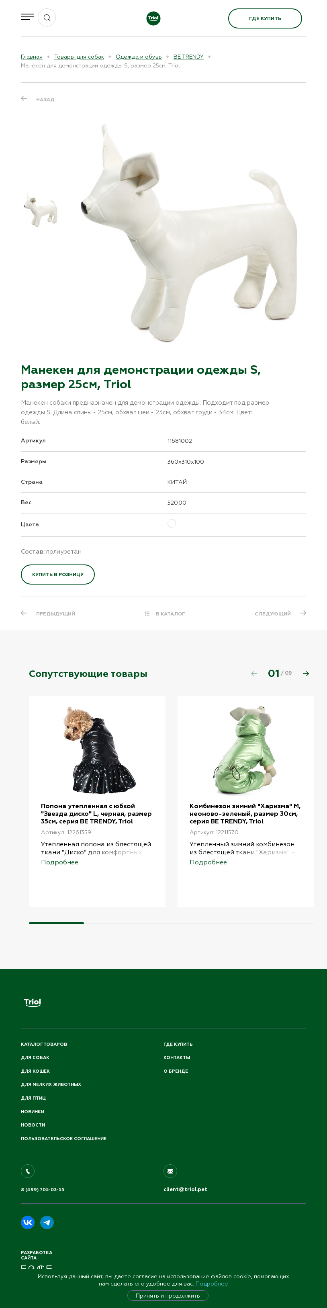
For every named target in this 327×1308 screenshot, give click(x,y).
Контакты (177, 1057)
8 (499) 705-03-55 (42, 1189)
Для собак (35, 1057)
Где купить (265, 18)
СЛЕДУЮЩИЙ (273, 613)
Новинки (32, 1111)
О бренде (176, 1071)
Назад (45, 99)
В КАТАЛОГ (170, 613)
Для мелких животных (51, 1084)
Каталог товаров (44, 1044)
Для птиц (33, 1098)
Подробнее (212, 1283)
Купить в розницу (58, 574)
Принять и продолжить (168, 1295)
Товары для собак (79, 56)
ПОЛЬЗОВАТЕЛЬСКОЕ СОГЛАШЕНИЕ (63, 1138)
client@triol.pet (185, 1189)
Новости (33, 1125)
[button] (305, 673)
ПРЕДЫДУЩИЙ (55, 613)
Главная (32, 56)
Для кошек (35, 1071)
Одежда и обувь (139, 56)
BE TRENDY (189, 56)
